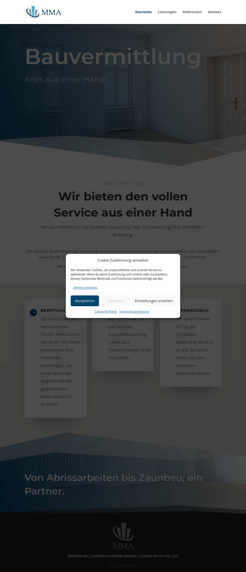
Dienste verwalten (85, 288)
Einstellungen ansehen (154, 300)
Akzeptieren (85, 300)
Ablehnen (116, 300)
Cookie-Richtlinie (106, 312)
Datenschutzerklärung (134, 312)
